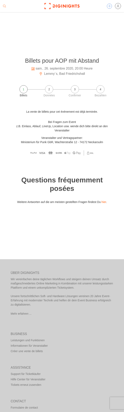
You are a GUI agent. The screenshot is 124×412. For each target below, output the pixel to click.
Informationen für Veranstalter (29, 345)
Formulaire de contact (24, 407)
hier (103, 202)
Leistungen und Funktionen (28, 340)
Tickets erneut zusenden (26, 384)
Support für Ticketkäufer (26, 374)
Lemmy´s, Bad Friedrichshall (62, 73)
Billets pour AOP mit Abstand (62, 60)
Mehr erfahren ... (21, 313)
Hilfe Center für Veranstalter (28, 379)
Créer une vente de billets (27, 351)
